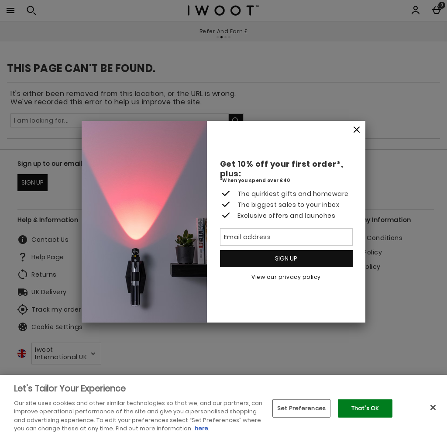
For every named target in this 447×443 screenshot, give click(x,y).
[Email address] (286, 237)
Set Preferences (301, 408)
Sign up (286, 258)
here (201, 428)
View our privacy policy (286, 277)
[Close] (356, 130)
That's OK (365, 408)
